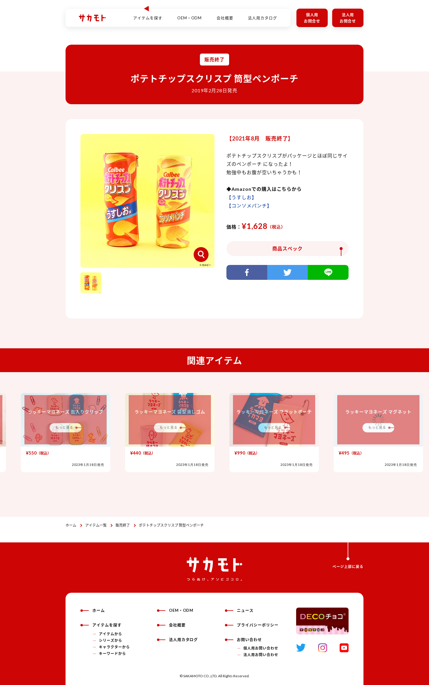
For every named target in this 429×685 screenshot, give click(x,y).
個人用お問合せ (312, 17)
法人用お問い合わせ (260, 655)
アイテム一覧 (96, 525)
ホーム (71, 525)
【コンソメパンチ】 (249, 205)
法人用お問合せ (348, 17)
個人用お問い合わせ (260, 648)
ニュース (239, 610)
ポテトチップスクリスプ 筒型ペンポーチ (171, 525)
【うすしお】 (241, 197)
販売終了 (123, 525)
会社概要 (225, 14)
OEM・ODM (189, 14)
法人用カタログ (262, 14)
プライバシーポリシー (252, 624)
